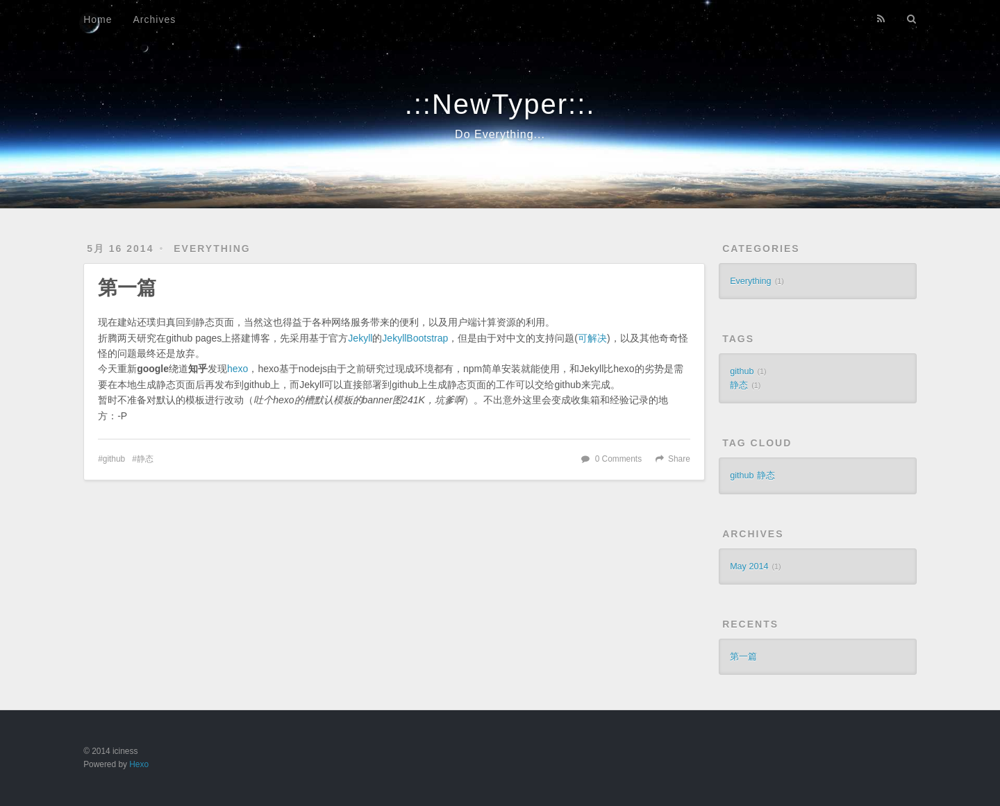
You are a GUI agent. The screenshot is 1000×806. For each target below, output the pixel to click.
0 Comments (618, 459)
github (114, 459)
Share (679, 459)
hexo (237, 368)
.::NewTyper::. (500, 104)
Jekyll (360, 338)
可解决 (592, 338)
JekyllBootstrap (415, 338)
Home (97, 19)
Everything (212, 248)
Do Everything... (500, 134)
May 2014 (749, 566)
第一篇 (127, 288)
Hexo (139, 764)
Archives (154, 19)
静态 (145, 459)
